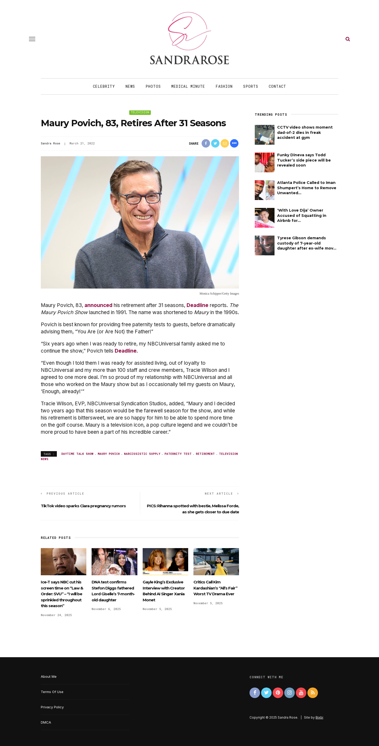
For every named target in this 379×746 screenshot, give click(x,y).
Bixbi (319, 717)
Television (140, 112)
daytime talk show (77, 454)
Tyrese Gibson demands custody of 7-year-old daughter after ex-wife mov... (306, 243)
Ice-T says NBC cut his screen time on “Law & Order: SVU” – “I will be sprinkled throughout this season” (62, 593)
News (130, 86)
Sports (250, 86)
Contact (277, 86)
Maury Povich (109, 454)
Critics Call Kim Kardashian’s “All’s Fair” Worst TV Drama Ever (215, 587)
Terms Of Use (52, 692)
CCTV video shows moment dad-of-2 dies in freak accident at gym (305, 132)
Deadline (197, 305)
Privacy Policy (52, 707)
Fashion (224, 86)
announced (98, 305)
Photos (153, 86)
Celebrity (104, 86)
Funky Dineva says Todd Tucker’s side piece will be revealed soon (304, 160)
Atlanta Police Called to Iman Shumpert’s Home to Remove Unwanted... (306, 187)
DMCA (46, 722)
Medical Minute (188, 86)
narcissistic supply (142, 454)
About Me (49, 676)
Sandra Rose (50, 143)
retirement (205, 454)
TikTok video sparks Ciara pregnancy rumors (83, 505)
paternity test (178, 454)
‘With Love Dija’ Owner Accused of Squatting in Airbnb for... (301, 215)
